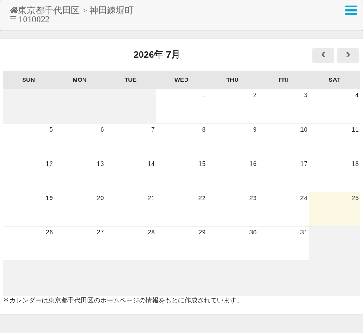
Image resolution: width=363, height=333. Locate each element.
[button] (351, 10)
